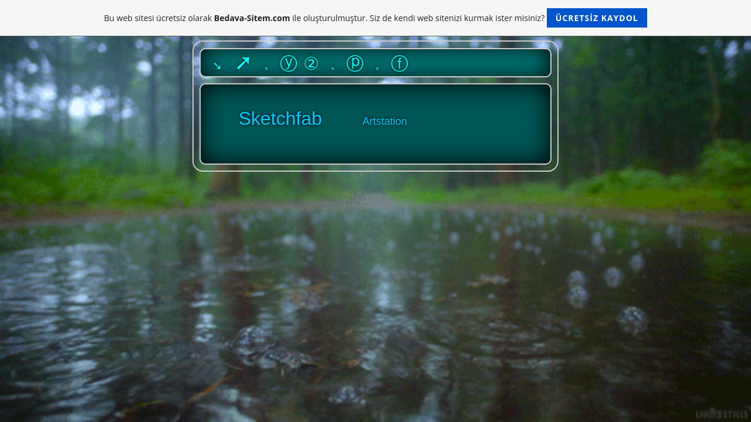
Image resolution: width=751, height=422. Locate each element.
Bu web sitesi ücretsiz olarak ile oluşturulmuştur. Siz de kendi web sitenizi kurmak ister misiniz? (375, 18)
